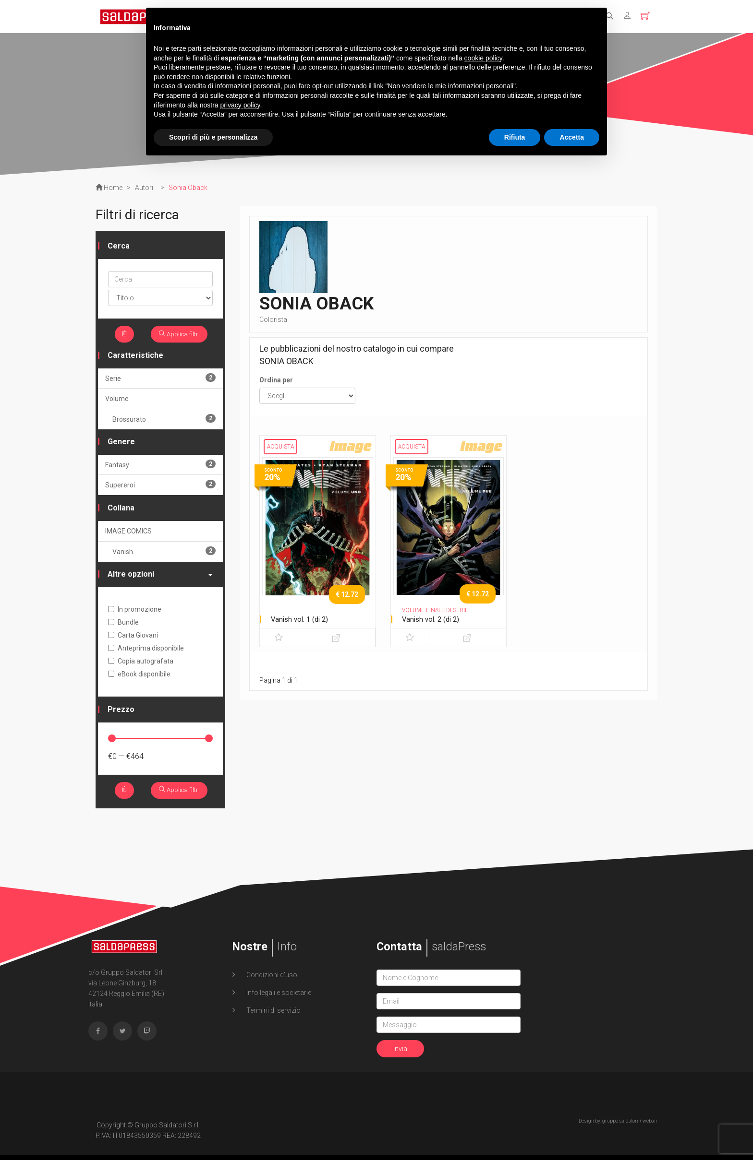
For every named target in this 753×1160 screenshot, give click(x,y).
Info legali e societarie (278, 997)
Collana (121, 510)
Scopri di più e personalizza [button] (213, 137)
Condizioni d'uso (271, 979)
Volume (117, 401)
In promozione (134, 612)
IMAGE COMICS (128, 533)
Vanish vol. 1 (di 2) (301, 619)
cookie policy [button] (483, 58)
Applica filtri (177, 335)
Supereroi (160, 486)
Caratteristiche (135, 357)
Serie (160, 380)
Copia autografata (140, 663)
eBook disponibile (139, 676)
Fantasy (160, 466)
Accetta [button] (571, 137)
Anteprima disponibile (146, 650)
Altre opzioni (160, 576)
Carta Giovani (133, 637)
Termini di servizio (273, 1015)
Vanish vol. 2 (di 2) (432, 619)
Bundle (123, 624)
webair (650, 1125)
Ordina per (276, 380)
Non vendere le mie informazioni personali (450, 86)
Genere (121, 444)
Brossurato (164, 421)
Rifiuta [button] (514, 137)
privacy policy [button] (240, 105)
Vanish (164, 553)
